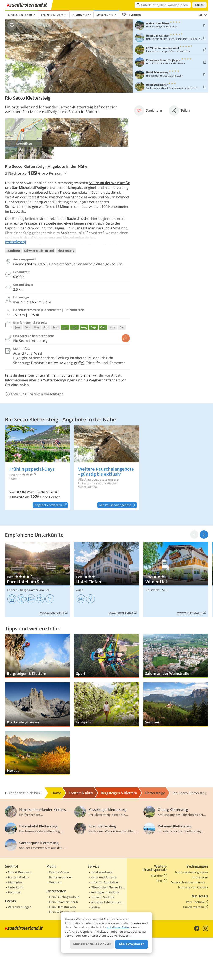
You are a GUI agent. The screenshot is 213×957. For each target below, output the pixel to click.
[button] (204, 534)
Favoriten (131, 14)
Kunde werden (195, 907)
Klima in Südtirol (102, 897)
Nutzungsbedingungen (191, 872)
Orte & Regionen (20, 15)
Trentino (158, 875)
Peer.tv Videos (59, 872)
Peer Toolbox (197, 902)
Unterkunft (105, 15)
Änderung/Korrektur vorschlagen (34, 394)
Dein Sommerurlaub (63, 902)
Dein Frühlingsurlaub (64, 897)
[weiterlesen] (15, 242)
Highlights (79, 15)
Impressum (200, 877)
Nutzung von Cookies (193, 887)
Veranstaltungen (20, 907)
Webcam (55, 882)
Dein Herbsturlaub (62, 907)
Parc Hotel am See (37, 579)
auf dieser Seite (118, 927)
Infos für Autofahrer (105, 882)
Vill (164, 590)
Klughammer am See (35, 590)
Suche (199, 5)
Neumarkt (152, 590)
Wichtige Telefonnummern (108, 902)
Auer (79, 590)
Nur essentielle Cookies (92, 944)
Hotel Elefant (106, 579)
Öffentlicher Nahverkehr (108, 887)
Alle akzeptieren (131, 944)
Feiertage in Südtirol (105, 892)
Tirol (161, 881)
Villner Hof (175, 579)
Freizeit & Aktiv (52, 15)
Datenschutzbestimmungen (189, 882)
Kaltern (12, 590)
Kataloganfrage (101, 872)
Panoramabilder (60, 877)
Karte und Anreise (104, 877)
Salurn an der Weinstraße (109, 183)
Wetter (95, 907)
